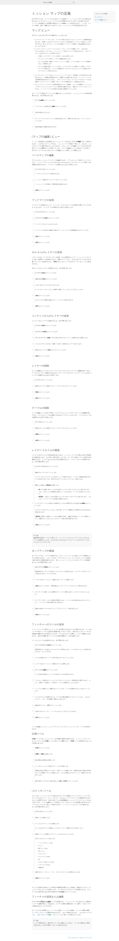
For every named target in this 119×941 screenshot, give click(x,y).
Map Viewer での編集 (44, 915)
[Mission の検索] (58, 2)
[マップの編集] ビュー (101, 20)
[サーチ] (73, 2)
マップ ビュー (99, 17)
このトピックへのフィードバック (81, 938)
